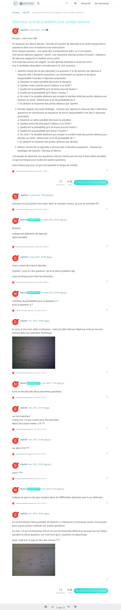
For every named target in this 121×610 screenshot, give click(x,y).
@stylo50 (50, 195)
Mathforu (27, 3)
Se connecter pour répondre (91, 182)
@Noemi (49, 257)
